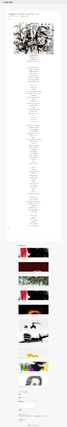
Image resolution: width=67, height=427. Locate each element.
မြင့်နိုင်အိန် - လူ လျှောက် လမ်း (24, 386)
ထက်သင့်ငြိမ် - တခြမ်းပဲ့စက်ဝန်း (24, 343)
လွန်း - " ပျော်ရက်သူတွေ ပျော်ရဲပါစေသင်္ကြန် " (26, 286)
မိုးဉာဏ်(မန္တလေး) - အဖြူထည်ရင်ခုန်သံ (25, 329)
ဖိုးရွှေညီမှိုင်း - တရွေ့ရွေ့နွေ (23, 315)
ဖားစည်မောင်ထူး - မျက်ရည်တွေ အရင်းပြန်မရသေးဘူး (28, 272)
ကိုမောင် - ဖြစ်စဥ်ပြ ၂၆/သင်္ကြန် (24, 258)
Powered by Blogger (33, 425)
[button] (9, 19)
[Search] (14, 2)
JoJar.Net (8, 2)
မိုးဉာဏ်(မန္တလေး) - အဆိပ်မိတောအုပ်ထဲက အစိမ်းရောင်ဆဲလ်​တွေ (29, 372)
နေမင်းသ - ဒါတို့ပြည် (22, 301)
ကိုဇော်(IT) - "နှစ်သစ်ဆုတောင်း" (24, 358)
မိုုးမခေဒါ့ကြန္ (21, 420)
